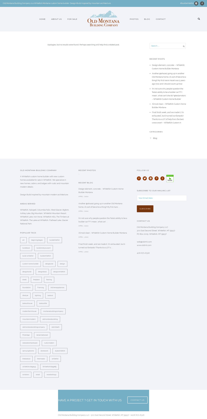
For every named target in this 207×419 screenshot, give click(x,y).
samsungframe (28, 351)
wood (38, 375)
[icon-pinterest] (157, 178)
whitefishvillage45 (29, 367)
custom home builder (30, 264)
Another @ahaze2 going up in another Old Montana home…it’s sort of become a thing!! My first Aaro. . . (100, 205)
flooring (49, 280)
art (23, 240)
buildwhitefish (45, 256)
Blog (147, 19)
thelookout (26, 359)
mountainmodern (29, 319)
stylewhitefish (60, 351)
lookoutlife (43, 303)
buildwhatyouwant (44, 248)
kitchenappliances (57, 287)
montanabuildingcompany (53, 311)
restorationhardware (29, 343)
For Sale (72, 19)
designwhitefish (59, 272)
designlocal (42, 272)
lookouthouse (27, 303)
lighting (38, 295)
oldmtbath (56, 327)
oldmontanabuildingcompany (33, 327)
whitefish (55, 359)
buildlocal (26, 248)
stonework (44, 351)
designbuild (26, 272)
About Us (56, 19)
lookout (50, 295)
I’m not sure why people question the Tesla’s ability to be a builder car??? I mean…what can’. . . (102, 220)
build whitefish (27, 256)
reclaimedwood (42, 335)
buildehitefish (54, 240)
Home (42, 19)
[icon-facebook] (202, 3)
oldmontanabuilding (50, 319)
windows (25, 375)
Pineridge (26, 335)
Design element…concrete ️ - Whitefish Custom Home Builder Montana (100, 190)
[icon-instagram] (197, 3)
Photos (134, 19)
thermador (41, 359)
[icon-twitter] (145, 178)
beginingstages (37, 240)
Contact (161, 19)
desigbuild (49, 264)
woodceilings (51, 375)
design (62, 264)
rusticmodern (49, 343)
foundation (26, 287)
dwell (24, 280)
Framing (40, 287)
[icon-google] (163, 178)
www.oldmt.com (144, 245)
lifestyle (25, 295)
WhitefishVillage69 (49, 367)
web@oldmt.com (144, 242)
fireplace (36, 280)
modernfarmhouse (29, 311)
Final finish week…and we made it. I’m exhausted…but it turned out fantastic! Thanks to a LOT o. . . (101, 246)
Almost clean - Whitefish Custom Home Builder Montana (102, 233)
